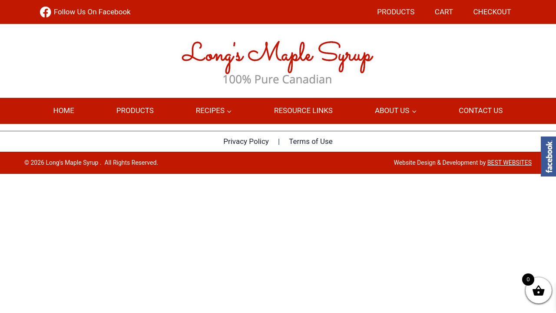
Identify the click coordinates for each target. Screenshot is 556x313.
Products (395, 11)
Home (63, 110)
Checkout (492, 11)
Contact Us (481, 110)
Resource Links (303, 110)
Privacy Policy (246, 141)
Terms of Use (311, 141)
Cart (444, 11)
